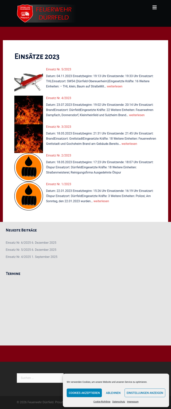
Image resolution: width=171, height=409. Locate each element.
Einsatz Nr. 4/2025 (18, 257)
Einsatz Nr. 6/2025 (18, 242)
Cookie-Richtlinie (101, 401)
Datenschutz (118, 401)
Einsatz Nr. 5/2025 (18, 250)
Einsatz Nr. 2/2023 (58, 155)
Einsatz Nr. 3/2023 (58, 127)
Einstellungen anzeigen (145, 393)
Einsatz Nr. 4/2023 (58, 98)
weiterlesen (114, 86)
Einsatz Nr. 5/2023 (58, 69)
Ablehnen (113, 393)
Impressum (133, 401)
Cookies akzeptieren (84, 393)
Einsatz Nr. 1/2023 (58, 184)
